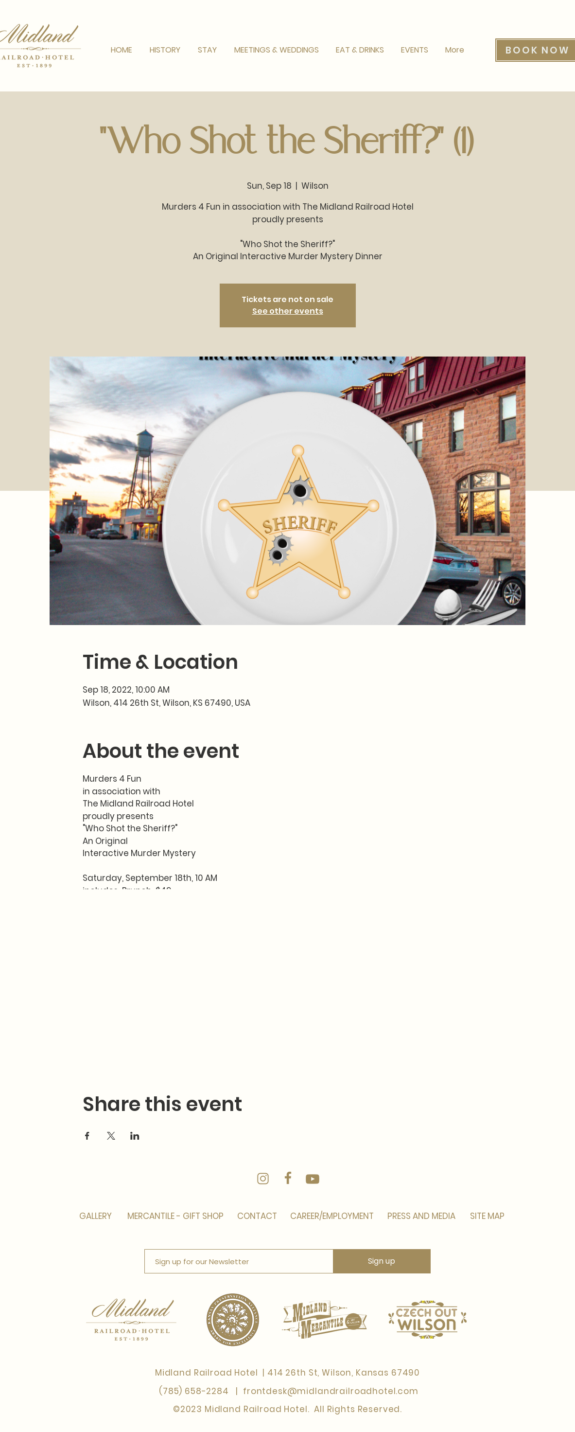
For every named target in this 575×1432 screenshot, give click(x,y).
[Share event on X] (111, 1136)
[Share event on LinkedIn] (134, 1136)
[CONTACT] (257, 1216)
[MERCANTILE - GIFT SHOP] (176, 1216)
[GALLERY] (95, 1216)
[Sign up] (382, 1261)
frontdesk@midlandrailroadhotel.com (330, 1391)
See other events (287, 311)
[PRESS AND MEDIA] (420, 1216)
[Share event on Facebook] (87, 1136)
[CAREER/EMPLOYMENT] (332, 1216)
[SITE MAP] (486, 1216)
